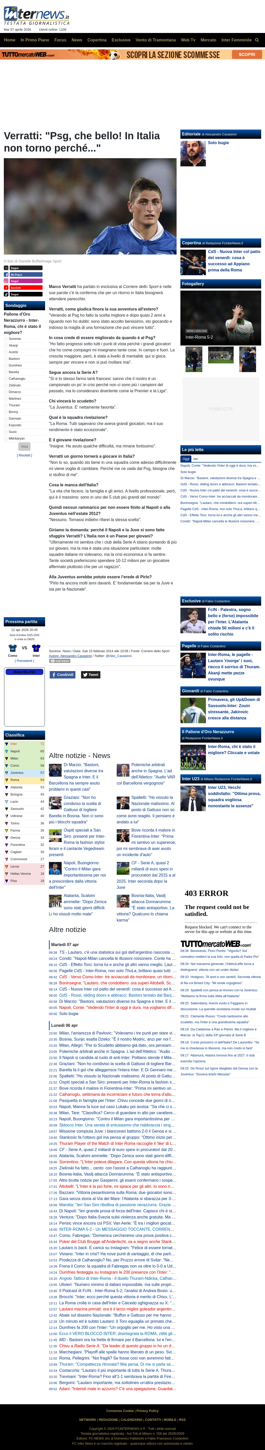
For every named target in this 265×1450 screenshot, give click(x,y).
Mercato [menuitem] (208, 40)
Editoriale (191, 134)
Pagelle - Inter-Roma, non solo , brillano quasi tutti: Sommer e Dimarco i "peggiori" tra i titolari (153, 971)
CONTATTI (153, 1420)
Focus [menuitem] (60, 40)
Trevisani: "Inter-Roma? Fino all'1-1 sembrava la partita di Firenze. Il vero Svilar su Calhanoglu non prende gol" (159, 1376)
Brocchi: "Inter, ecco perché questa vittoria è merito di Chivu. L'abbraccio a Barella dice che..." (144, 1297)
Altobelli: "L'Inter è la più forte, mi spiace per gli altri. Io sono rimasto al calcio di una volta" (140, 1186)
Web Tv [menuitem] (188, 40)
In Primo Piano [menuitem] (35, 40)
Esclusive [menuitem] (121, 40)
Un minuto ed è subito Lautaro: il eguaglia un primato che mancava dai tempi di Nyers (141, 1321)
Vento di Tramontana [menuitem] (156, 40)
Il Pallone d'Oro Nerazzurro (208, 732)
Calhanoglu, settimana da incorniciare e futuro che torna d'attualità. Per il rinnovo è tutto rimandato (148, 1094)
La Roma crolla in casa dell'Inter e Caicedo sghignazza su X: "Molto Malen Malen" (133, 1303)
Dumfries (15, 365)
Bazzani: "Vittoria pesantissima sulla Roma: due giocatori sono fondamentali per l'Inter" (137, 1192)
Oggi (185, 459)
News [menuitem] (77, 40)
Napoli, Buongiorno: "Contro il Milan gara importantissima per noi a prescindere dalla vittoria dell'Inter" (77, 875)
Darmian (15, 418)
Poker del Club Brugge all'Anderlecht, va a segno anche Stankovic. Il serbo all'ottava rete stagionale (149, 1241)
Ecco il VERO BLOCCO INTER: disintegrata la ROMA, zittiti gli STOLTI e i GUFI (131, 1333)
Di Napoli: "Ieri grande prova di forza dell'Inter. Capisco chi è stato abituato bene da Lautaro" (142, 1211)
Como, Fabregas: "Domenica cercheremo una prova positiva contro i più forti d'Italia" (135, 1235)
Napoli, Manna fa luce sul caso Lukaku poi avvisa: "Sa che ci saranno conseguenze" (135, 1106)
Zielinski (15, 385)
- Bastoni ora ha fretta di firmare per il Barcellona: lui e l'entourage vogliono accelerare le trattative (151, 1340)
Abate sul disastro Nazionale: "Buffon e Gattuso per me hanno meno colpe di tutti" (133, 1315)
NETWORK (87, 1420)
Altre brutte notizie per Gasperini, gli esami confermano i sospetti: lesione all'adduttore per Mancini (147, 1180)
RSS (182, 1420)
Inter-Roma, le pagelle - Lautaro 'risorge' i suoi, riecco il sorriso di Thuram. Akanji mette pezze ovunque (234, 666)
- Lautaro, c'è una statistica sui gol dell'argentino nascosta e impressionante (130, 952)
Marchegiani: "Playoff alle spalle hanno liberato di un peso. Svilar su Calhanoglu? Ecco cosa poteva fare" (154, 1352)
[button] (24, 447)
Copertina (191, 243)
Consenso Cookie (120, 1411)
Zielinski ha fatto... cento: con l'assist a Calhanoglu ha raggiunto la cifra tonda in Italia (136, 1168)
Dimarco (15, 392)
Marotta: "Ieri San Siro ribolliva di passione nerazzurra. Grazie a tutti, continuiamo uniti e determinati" (150, 1205)
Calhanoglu (17, 379)
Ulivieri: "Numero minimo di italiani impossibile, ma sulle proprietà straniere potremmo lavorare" (145, 1284)
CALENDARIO (131, 1420)
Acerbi (13, 352)
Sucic (13, 432)
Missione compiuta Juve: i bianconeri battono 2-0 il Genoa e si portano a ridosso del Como (141, 1131)
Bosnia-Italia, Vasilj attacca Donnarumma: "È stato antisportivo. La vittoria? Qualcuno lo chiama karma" (145, 907)
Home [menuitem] (9, 40)
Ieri (195, 459)
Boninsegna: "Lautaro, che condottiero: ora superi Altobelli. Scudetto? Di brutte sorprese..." (141, 983)
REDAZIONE (108, 1420)
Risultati (24, 455)
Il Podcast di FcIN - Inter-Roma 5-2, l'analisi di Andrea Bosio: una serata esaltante (133, 1290)
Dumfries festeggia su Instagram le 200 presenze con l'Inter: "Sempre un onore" (131, 1272)
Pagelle (189, 646)
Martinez (15, 398)
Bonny (13, 412)
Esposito (15, 425)
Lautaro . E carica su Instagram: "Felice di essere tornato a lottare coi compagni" (138, 1248)
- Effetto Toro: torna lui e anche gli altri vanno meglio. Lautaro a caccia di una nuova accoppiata (149, 964)
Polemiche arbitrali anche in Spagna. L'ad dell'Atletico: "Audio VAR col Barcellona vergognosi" (144, 1051)
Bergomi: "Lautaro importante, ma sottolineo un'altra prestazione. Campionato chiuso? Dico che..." (148, 1382)
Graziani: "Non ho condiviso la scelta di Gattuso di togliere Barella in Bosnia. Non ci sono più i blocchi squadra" (76, 809)
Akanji (13, 345)
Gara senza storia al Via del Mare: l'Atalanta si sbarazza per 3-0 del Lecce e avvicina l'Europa (143, 1198)
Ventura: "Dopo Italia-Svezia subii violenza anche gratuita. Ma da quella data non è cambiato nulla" (148, 1217)
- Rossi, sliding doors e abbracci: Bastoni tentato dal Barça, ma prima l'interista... (136, 995)
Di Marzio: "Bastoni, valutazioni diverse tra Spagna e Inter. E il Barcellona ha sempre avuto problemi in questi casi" (76, 777)
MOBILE (170, 1420)
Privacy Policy (148, 1411)
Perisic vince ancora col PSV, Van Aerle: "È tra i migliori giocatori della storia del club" (136, 1223)
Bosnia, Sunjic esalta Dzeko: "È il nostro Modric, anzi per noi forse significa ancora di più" (139, 1039)
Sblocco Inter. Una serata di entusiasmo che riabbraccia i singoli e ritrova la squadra (135, 1125)
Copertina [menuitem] (97, 40)
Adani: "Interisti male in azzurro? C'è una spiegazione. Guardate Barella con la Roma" (136, 1389)
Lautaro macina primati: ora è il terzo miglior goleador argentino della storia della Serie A (139, 1309)
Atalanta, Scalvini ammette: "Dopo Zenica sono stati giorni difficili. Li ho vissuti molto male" (140, 1156)
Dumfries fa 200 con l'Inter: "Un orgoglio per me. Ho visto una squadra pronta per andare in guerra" (148, 1327)
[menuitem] (257, 40)
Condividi (63, 675)
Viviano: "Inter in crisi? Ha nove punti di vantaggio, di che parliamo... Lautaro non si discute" (142, 1254)
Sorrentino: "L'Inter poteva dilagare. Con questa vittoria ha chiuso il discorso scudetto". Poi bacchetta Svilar (156, 1162)
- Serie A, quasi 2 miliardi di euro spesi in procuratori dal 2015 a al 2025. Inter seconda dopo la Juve (146, 875)
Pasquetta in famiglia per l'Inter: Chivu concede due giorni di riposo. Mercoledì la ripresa (138, 1100)
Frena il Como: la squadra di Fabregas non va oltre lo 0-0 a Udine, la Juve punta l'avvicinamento (146, 1266)
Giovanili (190, 691)
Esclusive (191, 601)
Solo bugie (69, 1013)
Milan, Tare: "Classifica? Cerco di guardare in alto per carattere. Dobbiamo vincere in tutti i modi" (146, 1113)
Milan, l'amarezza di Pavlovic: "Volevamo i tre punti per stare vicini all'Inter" (126, 1033)
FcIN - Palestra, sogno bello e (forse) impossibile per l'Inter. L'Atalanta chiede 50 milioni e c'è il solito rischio (233, 621)
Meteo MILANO (24, 672)
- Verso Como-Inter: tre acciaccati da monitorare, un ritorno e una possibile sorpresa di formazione (152, 977)
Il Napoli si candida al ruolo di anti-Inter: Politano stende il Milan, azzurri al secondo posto (139, 1057)
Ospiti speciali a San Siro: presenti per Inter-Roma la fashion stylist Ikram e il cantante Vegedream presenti (77, 842)
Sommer (15, 339)
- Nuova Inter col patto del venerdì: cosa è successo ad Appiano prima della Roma (138, 989)
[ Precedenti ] (24, 661)
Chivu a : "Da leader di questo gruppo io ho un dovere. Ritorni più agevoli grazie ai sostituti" (154, 1346)
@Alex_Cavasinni (118, 656)
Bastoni (14, 359)
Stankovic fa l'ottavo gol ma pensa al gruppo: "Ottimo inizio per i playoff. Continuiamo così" (141, 1137)
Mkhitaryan (17, 438)
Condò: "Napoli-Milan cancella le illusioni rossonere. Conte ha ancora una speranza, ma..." (141, 958)
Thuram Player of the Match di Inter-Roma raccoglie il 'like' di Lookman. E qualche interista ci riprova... (151, 1143)
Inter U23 (190, 779)
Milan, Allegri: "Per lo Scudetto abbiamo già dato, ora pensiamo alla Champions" (131, 1045)
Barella (14, 372)
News (66, 651)
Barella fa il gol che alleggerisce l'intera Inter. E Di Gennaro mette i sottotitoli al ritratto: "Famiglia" (146, 1070)
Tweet (91, 675)
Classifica (14, 735)
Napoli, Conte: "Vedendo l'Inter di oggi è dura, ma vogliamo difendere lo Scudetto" (133, 1007)
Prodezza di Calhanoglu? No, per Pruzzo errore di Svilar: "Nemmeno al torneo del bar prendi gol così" (151, 1260)
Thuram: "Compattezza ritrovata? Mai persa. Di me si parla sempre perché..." (128, 1364)
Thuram (14, 405)
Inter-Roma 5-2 (199, 337)
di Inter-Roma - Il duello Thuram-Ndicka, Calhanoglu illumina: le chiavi (135, 1278)
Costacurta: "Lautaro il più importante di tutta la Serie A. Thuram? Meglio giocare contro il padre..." (147, 1370)
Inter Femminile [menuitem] (236, 40)
